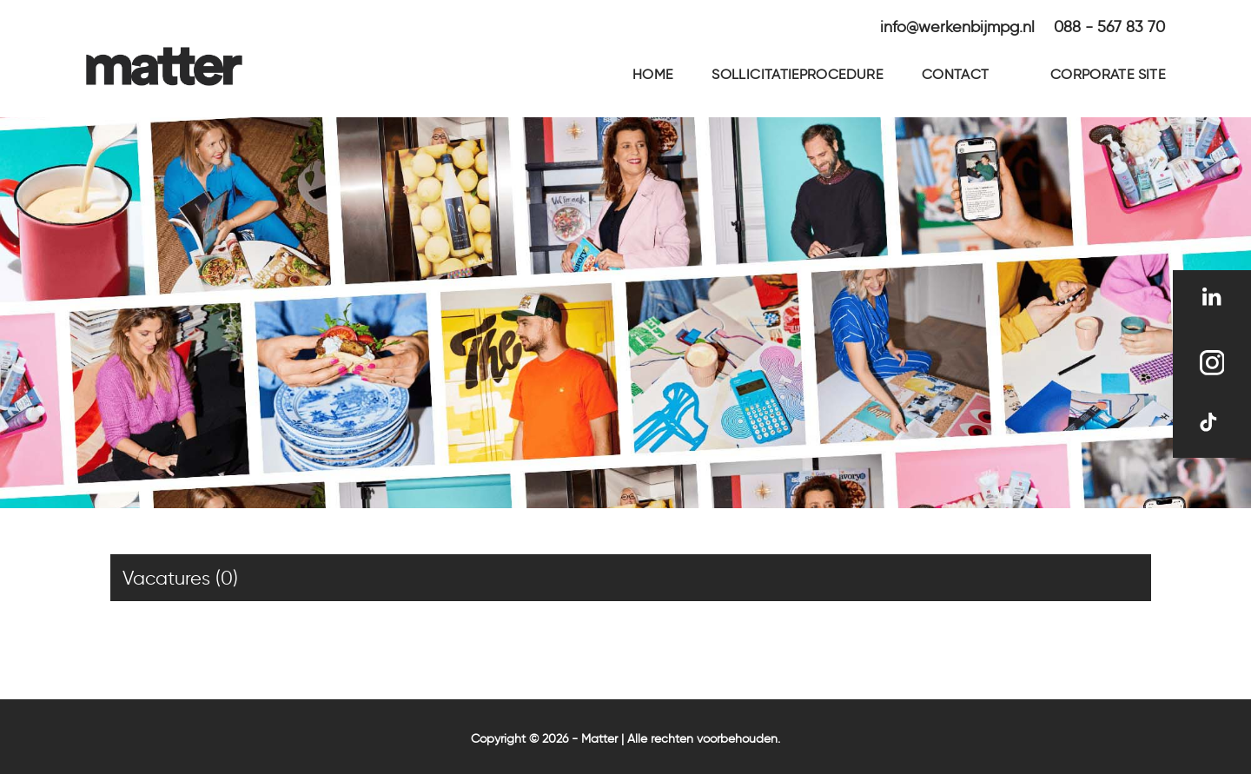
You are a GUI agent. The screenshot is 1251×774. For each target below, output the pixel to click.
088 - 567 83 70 (1109, 26)
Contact (956, 74)
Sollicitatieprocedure (797, 74)
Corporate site (1107, 74)
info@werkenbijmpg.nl (957, 26)
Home (652, 74)
